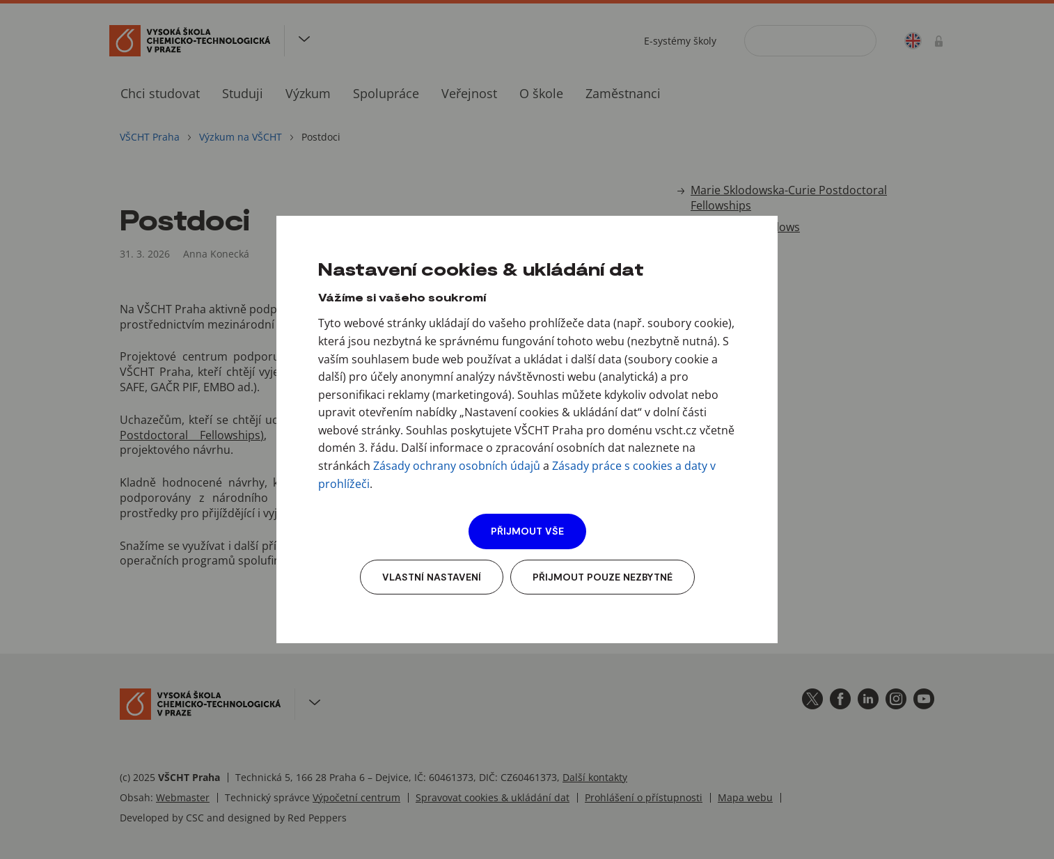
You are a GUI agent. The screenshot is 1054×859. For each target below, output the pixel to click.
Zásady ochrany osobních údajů (456, 465)
